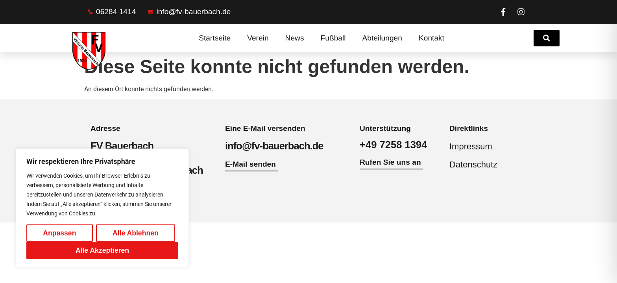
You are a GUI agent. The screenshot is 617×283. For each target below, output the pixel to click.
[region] (102, 208)
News (294, 38)
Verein (257, 38)
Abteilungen (382, 38)
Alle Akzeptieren (102, 250)
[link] (547, 38)
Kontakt (431, 38)
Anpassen (59, 233)
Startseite (215, 38)
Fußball (333, 38)
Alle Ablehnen (136, 233)
